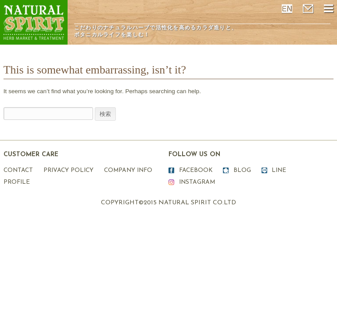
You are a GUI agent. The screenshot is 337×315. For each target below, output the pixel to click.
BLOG (242, 170)
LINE (279, 170)
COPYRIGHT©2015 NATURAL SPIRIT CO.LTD (168, 203)
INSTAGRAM (197, 182)
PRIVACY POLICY (68, 170)
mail (309, 9)
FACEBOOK (196, 170)
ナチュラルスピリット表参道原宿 (34, 22)
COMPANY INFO (128, 170)
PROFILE (17, 182)
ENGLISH (288, 9)
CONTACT (18, 170)
